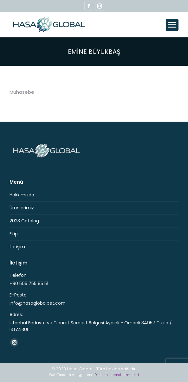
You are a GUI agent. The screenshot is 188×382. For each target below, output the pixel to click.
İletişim (17, 247)
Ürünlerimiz (22, 208)
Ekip (14, 234)
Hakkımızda (22, 195)
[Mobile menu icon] (172, 25)
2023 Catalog (24, 221)
